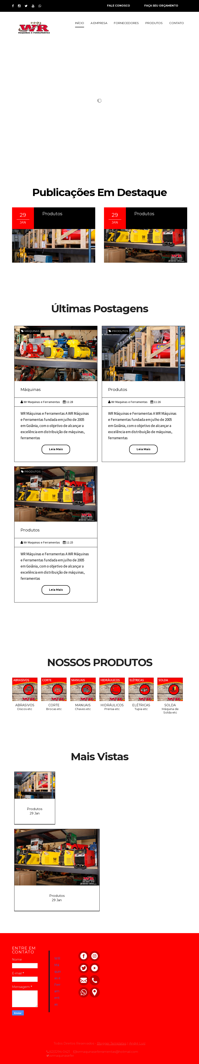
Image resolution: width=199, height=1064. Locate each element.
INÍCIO (79, 23)
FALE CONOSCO (118, 5)
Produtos (52, 213)
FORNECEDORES (126, 23)
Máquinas (32, 331)
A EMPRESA (99, 23)
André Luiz (137, 1043)
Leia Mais (56, 449)
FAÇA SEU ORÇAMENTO (161, 5)
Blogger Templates (111, 1043)
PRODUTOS (154, 23)
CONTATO (176, 23)
